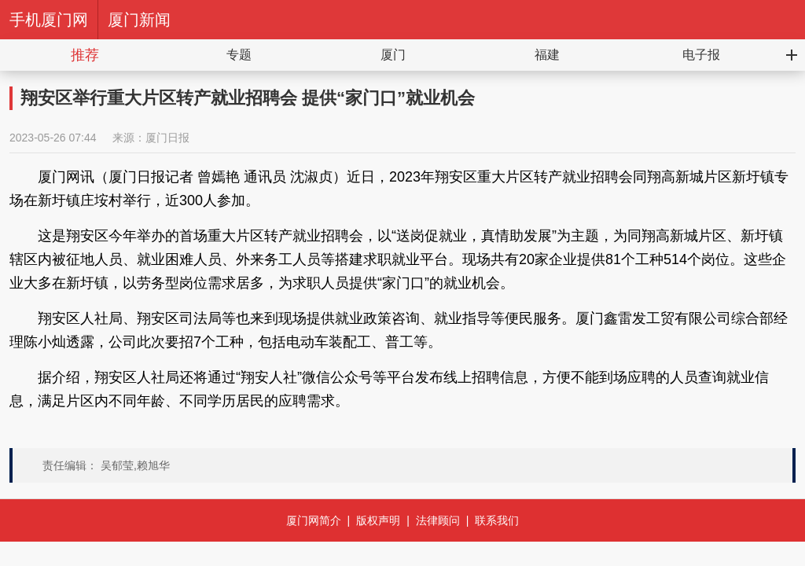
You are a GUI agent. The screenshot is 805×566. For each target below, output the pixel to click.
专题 (239, 54)
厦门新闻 (139, 19)
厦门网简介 (313, 520)
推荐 (85, 55)
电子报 (701, 54)
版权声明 (378, 520)
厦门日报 (167, 137)
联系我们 (497, 520)
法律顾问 (438, 520)
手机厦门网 (48, 19)
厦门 (393, 54)
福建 (547, 54)
